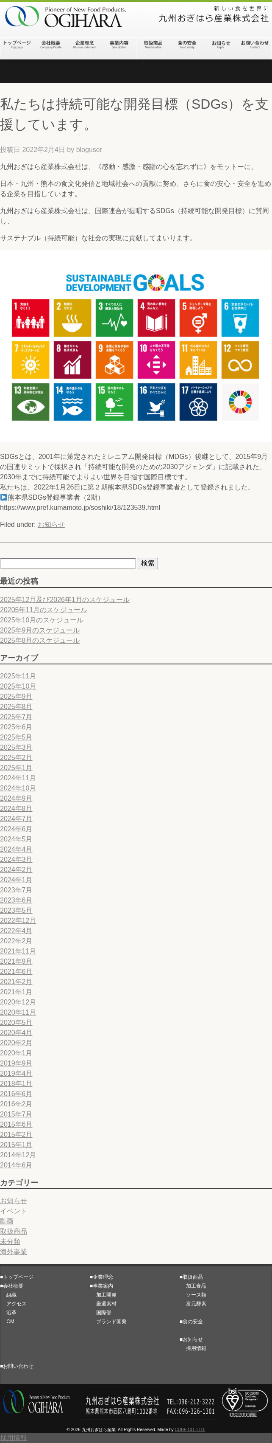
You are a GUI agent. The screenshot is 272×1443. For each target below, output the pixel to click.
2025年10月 (18, 686)
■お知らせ (191, 1339)
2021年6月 (16, 971)
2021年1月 (16, 992)
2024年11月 (18, 778)
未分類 (10, 1241)
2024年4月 (16, 849)
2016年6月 (16, 1093)
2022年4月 (16, 930)
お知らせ (51, 524)
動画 (7, 1221)
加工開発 (103, 1295)
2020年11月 (18, 1012)
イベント (13, 1211)
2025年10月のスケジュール (41, 620)
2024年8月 (16, 808)
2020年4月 (16, 1032)
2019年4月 (16, 1073)
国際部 (100, 1313)
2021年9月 (16, 961)
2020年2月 (16, 1042)
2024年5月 (16, 839)
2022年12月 (18, 920)
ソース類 (193, 1295)
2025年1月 (16, 767)
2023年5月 (16, 910)
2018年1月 (16, 1083)
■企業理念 (101, 1277)
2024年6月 (16, 829)
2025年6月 (16, 727)
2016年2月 (16, 1104)
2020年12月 (18, 1002)
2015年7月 (16, 1114)
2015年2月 (16, 1134)
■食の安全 (191, 1322)
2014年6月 (16, 1165)
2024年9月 (16, 798)
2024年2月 (16, 869)
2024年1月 (16, 879)
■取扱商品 (191, 1277)
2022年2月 (16, 941)
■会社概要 (11, 1286)
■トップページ (16, 1277)
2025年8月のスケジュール (40, 640)
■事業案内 (101, 1286)
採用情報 (193, 1348)
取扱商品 (13, 1231)
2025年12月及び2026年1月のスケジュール (65, 599)
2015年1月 (16, 1144)
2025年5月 (16, 737)
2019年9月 (16, 1063)
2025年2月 (16, 757)
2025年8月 (16, 706)
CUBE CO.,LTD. (190, 1429)
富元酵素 (193, 1304)
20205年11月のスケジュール (43, 609)
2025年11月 (18, 676)
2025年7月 (16, 716)
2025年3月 (16, 747)
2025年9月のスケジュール (40, 630)
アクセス (13, 1304)
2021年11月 (18, 951)
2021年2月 (16, 981)
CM (7, 1322)
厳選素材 (103, 1304)
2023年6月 (16, 900)
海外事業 (13, 1251)
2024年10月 (18, 788)
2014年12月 (18, 1155)
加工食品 (193, 1286)
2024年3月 (16, 859)
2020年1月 (16, 1053)
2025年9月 (16, 696)
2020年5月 (16, 1022)
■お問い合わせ (16, 1366)
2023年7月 (16, 890)
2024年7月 (16, 818)
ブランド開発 (108, 1322)
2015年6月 (16, 1124)
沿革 (8, 1313)
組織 (8, 1295)
